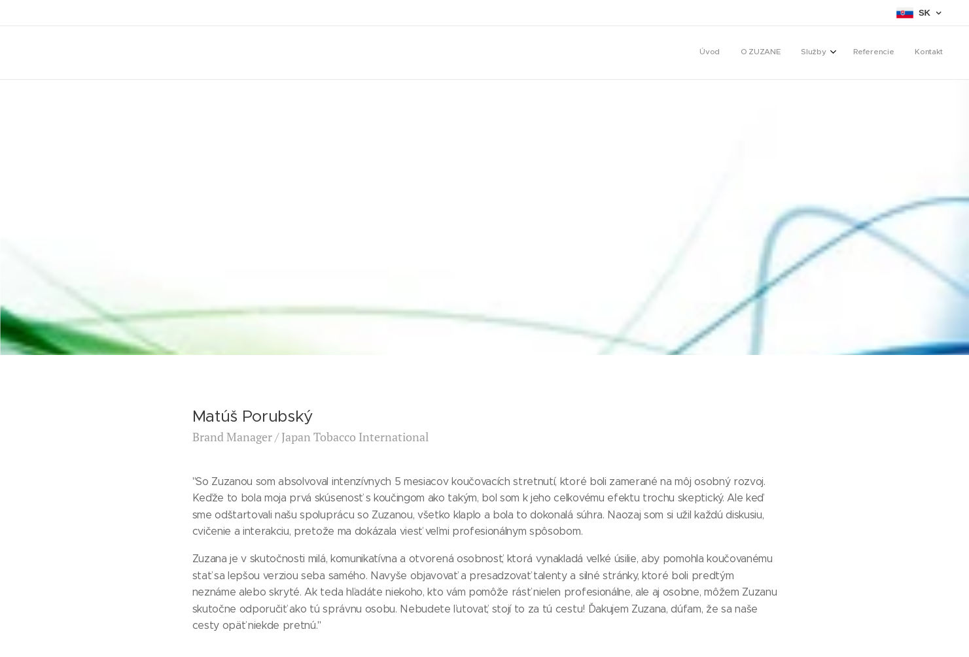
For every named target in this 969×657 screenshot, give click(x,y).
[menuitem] (856, 53)
